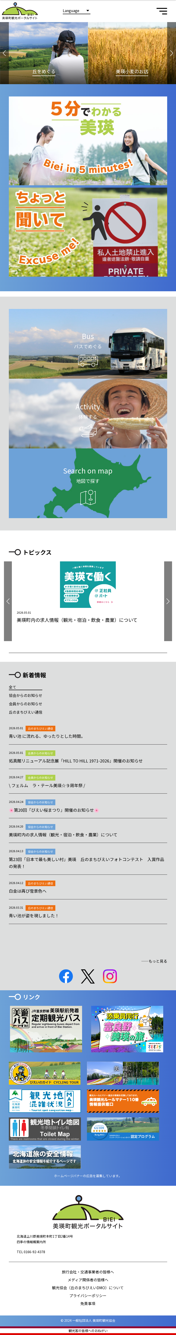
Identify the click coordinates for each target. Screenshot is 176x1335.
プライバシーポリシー (87, 1295)
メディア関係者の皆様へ (88, 1279)
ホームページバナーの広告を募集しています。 (88, 1175)
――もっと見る (154, 961)
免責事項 (87, 1303)
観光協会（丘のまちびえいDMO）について (88, 1287)
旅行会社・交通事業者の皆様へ (88, 1272)
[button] (4, 53)
